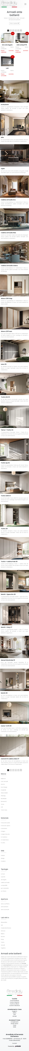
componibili (4, 885)
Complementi (14, 1022)
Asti (2, 925)
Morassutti (4, 801)
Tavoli (14, 1025)
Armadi (22, 18)
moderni (3, 861)
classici (3, 855)
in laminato (4, 828)
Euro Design (4, 787)
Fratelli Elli (3, 790)
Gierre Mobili (4, 793)
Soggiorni (14, 1011)
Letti (14, 1014)
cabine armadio (5, 882)
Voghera (3, 948)
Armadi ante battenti (14, 20)
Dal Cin (3, 784)
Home (5, 18)
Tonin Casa (4, 810)
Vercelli (3, 945)
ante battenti (4, 906)
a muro (3, 874)
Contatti (14, 1043)
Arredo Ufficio (14, 1023)
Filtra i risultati (14, 23)
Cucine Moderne (14, 1000)
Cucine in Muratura (14, 1005)
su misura (3, 891)
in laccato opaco (5, 825)
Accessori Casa (14, 1020)
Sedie (14, 1027)
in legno (3, 831)
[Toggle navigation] (25, 4)
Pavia (2, 939)
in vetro (3, 843)
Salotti (14, 1013)
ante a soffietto (5, 904)
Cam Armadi (4, 781)
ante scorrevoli (5, 909)
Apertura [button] (4, 899)
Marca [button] (3, 774)
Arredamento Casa (14, 18)
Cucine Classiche (14, 1002)
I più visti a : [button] (5, 917)
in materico (4, 837)
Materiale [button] (4, 818)
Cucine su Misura (14, 1004)
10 (20, 30)
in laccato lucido (5, 823)
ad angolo (3, 879)
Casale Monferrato (6, 928)
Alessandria (4, 922)
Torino (2, 942)
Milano (2, 933)
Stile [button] (2, 851)
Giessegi (3, 796)
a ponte (3, 877)
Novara (3, 936)
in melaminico (5, 840)
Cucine (14, 999)
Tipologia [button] (4, 869)
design (2, 858)
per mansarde (5, 888)
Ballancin (3, 778)
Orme (2, 804)
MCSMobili (3, 798)
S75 (2, 807)
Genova (3, 931)
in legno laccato (5, 834)
